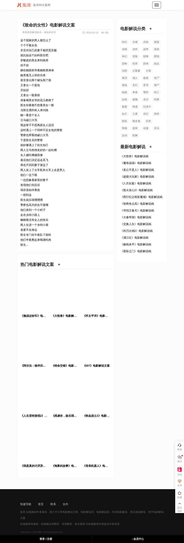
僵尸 (156, 85)
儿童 (135, 113)
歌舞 (135, 135)
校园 (124, 92)
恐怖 (124, 63)
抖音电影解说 (119, 511)
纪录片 (147, 106)
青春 (135, 92)
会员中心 (138, 538)
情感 (135, 106)
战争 (145, 49)
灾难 (135, 41)
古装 (148, 70)
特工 (156, 92)
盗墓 (145, 77)
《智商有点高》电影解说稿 (137, 203)
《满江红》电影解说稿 (134, 237)
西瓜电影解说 (138, 511)
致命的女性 (50, 32)
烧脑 (135, 99)
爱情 (156, 56)
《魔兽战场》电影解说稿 (135, 163)
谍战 (124, 85)
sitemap (80, 504)
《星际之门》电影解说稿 (135, 251)
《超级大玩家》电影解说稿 (137, 176)
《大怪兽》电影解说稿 (134, 156)
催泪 (124, 77)
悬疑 (156, 41)
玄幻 (135, 85)
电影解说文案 (70, 511)
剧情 (145, 63)
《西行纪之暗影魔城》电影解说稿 (141, 196)
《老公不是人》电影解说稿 (137, 169)
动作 (135, 49)
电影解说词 (87, 511)
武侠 (145, 41)
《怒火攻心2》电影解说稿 (136, 190)
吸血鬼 (136, 120)
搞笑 (124, 120)
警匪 (145, 92)
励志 (156, 63)
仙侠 (124, 99)
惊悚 (145, 56)
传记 (145, 113)
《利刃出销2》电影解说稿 (136, 230)
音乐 (156, 128)
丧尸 (156, 77)
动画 (124, 49)
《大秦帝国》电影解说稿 (135, 217)
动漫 (145, 128)
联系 (53, 504)
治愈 (124, 70)
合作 (65, 504)
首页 (41, 504)
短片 (124, 113)
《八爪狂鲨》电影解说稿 (135, 183)
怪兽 (156, 113)
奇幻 (124, 56)
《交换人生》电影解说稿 (135, 224)
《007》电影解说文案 (96, 365)
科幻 (124, 41)
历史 (148, 120)
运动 (124, 135)
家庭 (124, 106)
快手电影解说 (156, 511)
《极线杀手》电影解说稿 (135, 244)
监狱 (135, 128)
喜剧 (156, 49)
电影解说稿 (102, 511)
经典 (156, 99)
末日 (145, 99)
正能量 (136, 70)
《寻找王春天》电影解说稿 (137, 210)
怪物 (124, 128)
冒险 (135, 56)
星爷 (145, 85)
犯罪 (135, 63)
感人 (135, 77)
